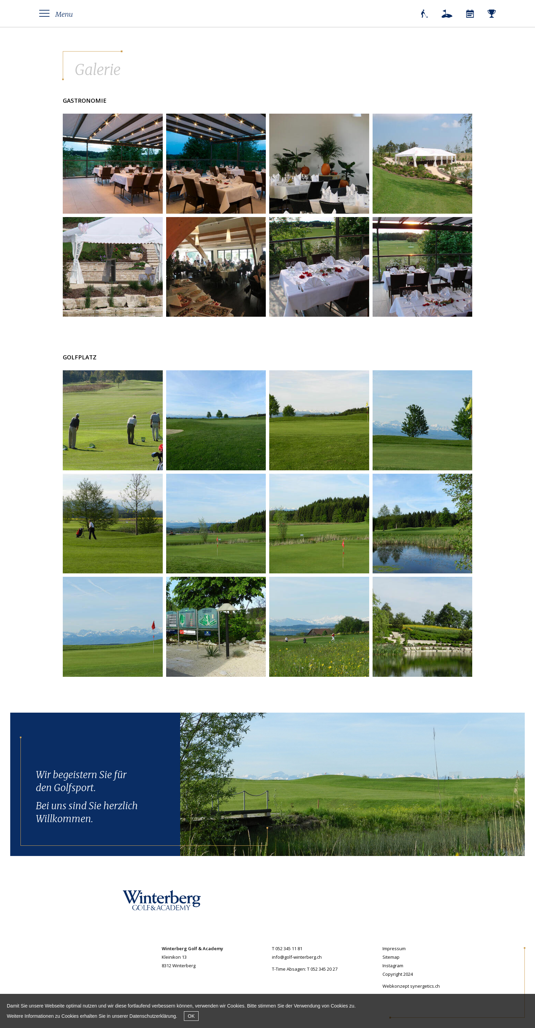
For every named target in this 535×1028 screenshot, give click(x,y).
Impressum (394, 948)
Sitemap (391, 957)
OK (191, 1016)
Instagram (392, 965)
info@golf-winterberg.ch (297, 957)
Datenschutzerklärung (152, 1016)
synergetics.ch (425, 986)
